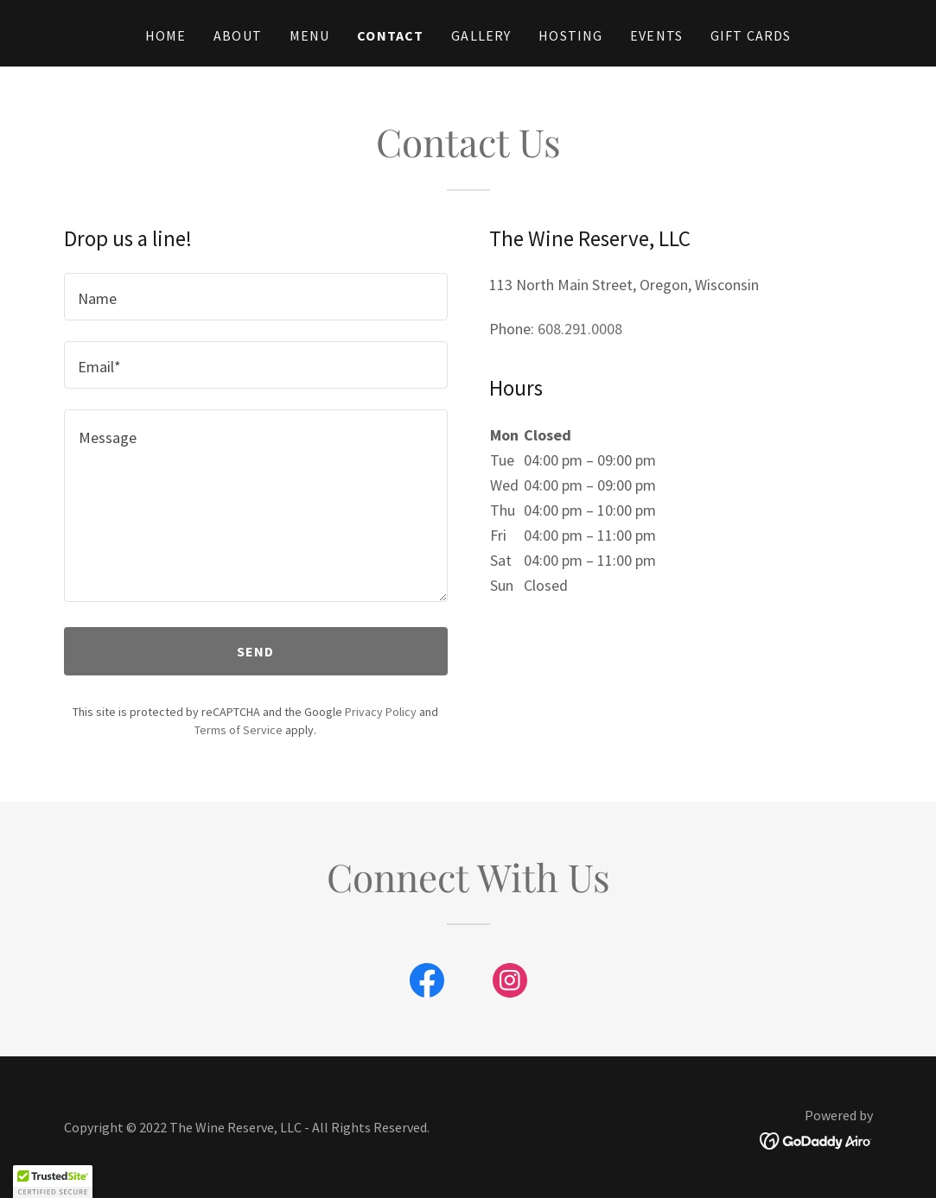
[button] (52, 1181)
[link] (426, 984)
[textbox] (256, 296)
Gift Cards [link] (750, 35)
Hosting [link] (570, 35)
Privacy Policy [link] (381, 711)
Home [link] (166, 35)
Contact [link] (390, 35)
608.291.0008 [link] (580, 329)
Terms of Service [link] (238, 730)
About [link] (237, 35)
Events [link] (656, 35)
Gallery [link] (481, 35)
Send (256, 651)
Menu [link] (310, 35)
